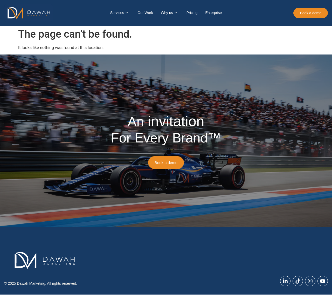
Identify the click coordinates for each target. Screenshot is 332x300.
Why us (169, 13)
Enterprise (213, 13)
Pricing (192, 13)
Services (119, 13)
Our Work (145, 13)
